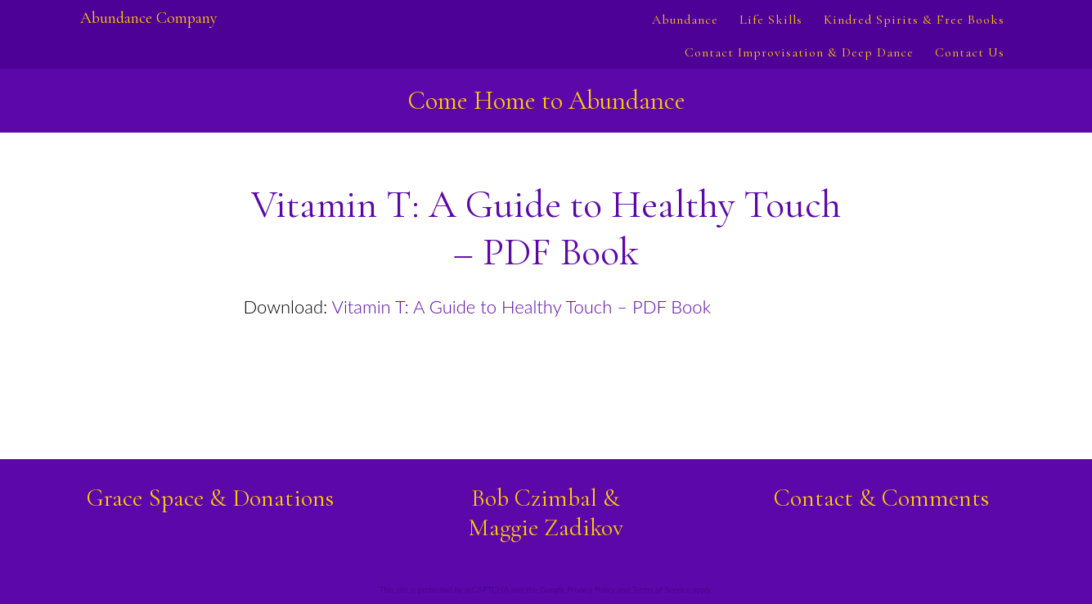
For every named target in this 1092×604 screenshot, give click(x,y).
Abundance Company (149, 18)
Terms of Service (661, 589)
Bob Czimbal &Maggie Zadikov (545, 513)
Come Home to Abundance (546, 100)
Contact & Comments (881, 498)
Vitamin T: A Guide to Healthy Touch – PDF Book (522, 306)
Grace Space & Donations (210, 498)
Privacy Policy (590, 589)
